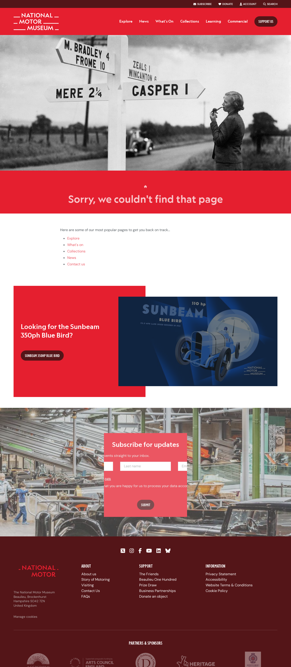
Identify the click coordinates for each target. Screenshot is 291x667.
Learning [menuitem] (213, 21)
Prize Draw (148, 585)
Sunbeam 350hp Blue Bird (42, 355)
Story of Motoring (95, 579)
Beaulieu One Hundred (157, 579)
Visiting (87, 585)
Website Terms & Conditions (229, 585)
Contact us (78, 268)
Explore (75, 243)
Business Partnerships (157, 590)
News (73, 262)
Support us (265, 21)
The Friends (149, 574)
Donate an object (153, 596)
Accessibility (216, 579)
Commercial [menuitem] (238, 21)
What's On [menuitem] (164, 21)
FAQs (85, 596)
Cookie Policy (217, 590)
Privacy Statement (221, 574)
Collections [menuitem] (189, 21)
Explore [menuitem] (125, 21)
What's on (77, 249)
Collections (78, 256)
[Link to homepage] (36, 21)
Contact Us (90, 590)
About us (88, 574)
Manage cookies (25, 617)
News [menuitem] (144, 21)
